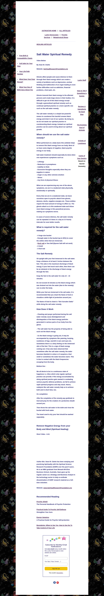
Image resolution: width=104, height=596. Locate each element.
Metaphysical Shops (60, 37)
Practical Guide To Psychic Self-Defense (51, 509)
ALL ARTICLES (64, 31)
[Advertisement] (52, 12)
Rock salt (40, 243)
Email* (46, 555)
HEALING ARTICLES (44, 44)
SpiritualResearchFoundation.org (55, 69)
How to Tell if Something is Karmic (82, 93)
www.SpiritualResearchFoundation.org (57, 488)
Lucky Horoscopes (52, 35)
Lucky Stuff (82, 80)
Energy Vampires (43, 517)
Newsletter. (60, 573)
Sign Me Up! (56, 568)
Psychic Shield (42, 502)
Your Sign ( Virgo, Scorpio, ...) (53, 561)
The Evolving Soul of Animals (82, 127)
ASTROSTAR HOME (49, 31)
